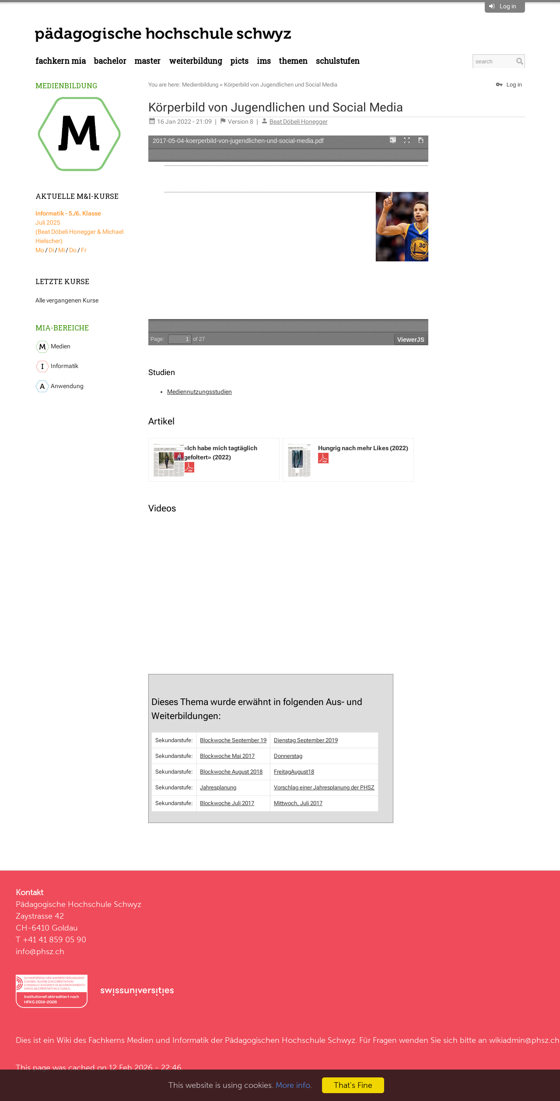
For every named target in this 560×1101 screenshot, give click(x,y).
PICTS (239, 61)
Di (51, 250)
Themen (293, 61)
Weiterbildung (195, 61)
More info (293, 1085)
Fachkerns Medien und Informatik (148, 1040)
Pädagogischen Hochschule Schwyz (290, 1040)
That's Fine (353, 1085)
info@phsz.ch (40, 951)
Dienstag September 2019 (306, 740)
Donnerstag (288, 756)
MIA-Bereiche (62, 327)
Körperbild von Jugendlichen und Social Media (280, 84)
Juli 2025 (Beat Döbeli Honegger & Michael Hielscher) (79, 227)
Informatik (56, 366)
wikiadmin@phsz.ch (524, 1040)
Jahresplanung (218, 787)
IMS (264, 61)
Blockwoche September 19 (233, 740)
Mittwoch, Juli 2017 (298, 803)
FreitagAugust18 (294, 771)
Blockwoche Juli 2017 (227, 803)
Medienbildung (66, 85)
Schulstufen (338, 61)
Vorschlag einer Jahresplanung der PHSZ (324, 787)
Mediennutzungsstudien (199, 391)
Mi (61, 250)
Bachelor (110, 61)
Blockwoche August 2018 (231, 771)
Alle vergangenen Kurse (66, 300)
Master (147, 61)
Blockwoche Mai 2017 (227, 756)
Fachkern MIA (60, 61)
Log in (508, 6)
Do (73, 250)
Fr (84, 250)
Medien (52, 346)
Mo (39, 250)
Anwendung (59, 386)
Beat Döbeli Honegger (299, 121)
